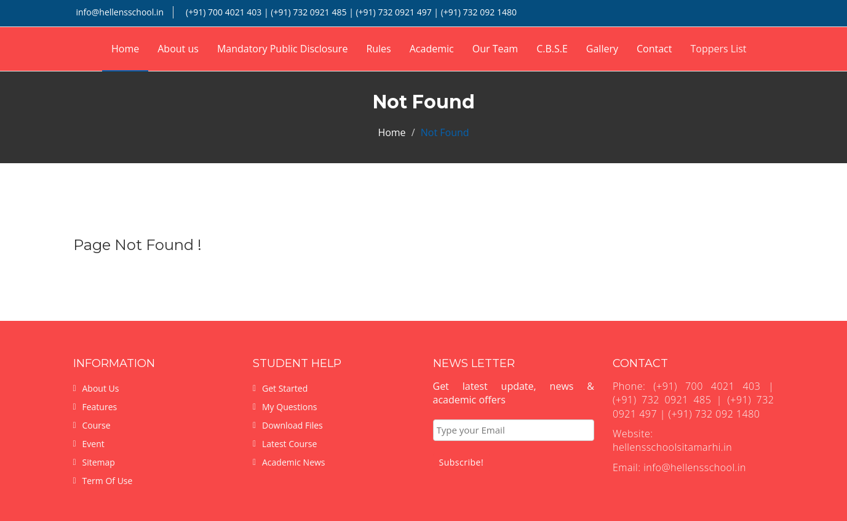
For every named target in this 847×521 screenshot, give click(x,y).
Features (99, 407)
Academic (432, 48)
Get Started (285, 388)
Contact (654, 48)
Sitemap (98, 462)
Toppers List (718, 48)
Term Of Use (107, 481)
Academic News (293, 462)
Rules (378, 48)
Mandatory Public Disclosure (282, 48)
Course (96, 425)
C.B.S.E (552, 48)
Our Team (495, 48)
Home (125, 48)
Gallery (602, 48)
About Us (100, 388)
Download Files (292, 425)
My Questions (289, 407)
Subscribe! (461, 462)
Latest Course (289, 444)
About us (178, 48)
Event (93, 444)
